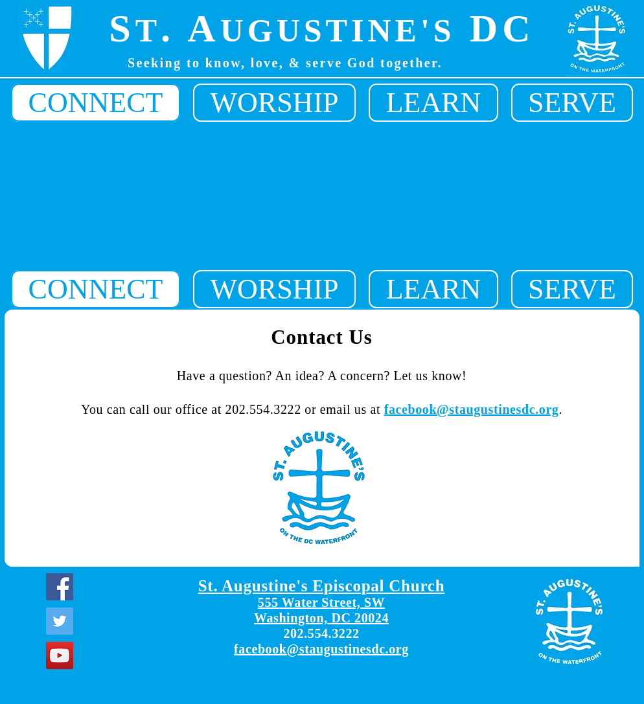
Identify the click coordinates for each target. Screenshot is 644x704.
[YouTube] (59, 655)
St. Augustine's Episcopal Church (321, 586)
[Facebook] (59, 586)
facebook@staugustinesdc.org (471, 409)
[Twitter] (59, 621)
